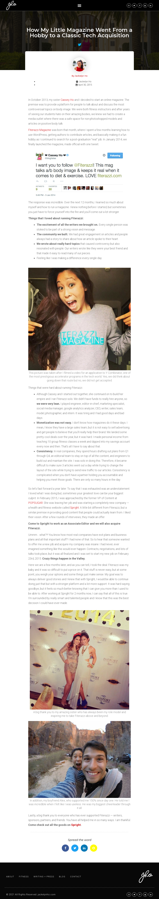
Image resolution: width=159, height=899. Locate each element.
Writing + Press (44, 876)
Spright (74, 507)
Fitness (24, 876)
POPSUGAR (35, 502)
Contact (75, 876)
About (10, 876)
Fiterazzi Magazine (39, 130)
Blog (62, 876)
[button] (79, 5)
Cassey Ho (67, 99)
